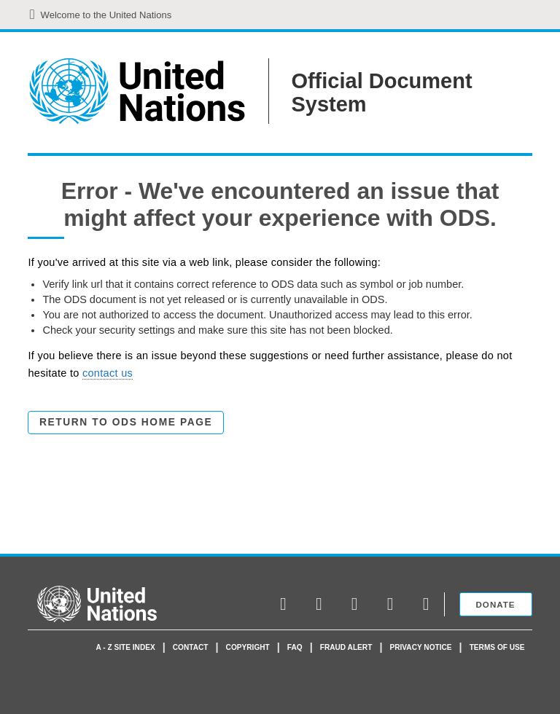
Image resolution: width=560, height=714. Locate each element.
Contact (191, 647)
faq (295, 647)
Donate (496, 604)
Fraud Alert (346, 647)
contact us (107, 373)
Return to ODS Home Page (125, 422)
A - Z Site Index (125, 647)
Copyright (248, 647)
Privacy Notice (420, 647)
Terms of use (497, 647)
